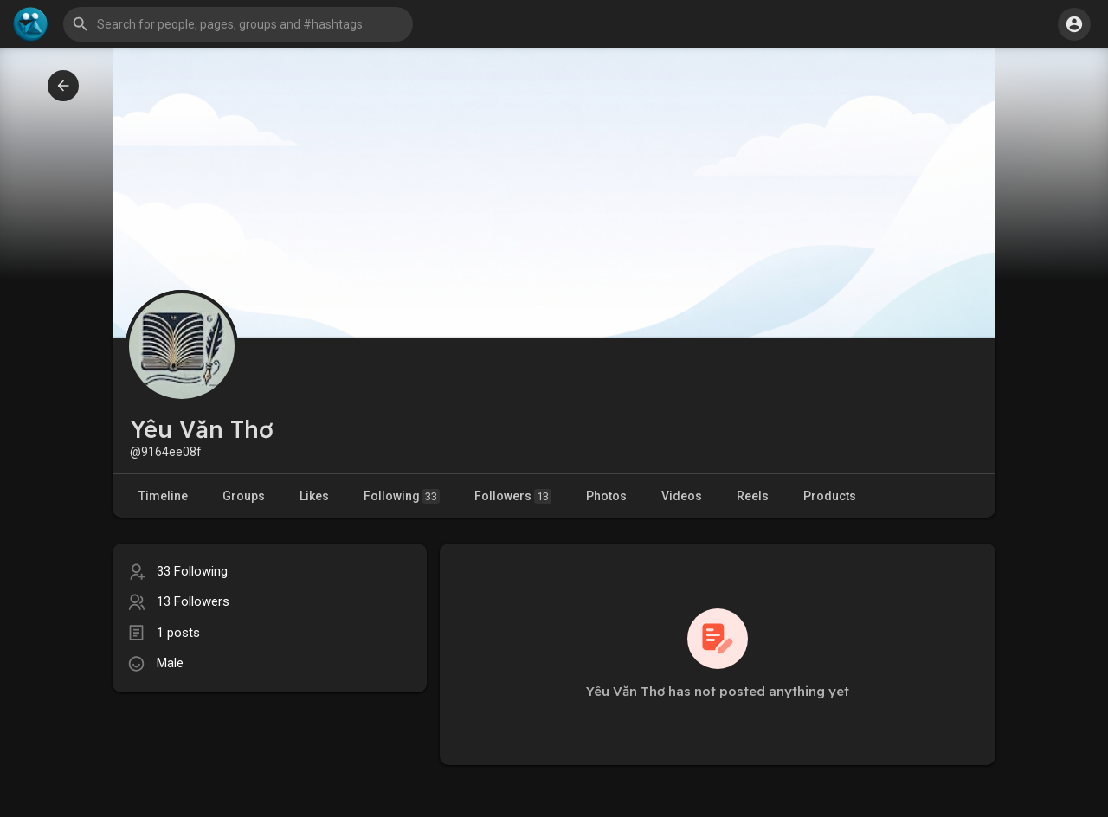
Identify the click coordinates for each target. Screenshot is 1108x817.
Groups (243, 496)
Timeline (163, 496)
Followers (512, 496)
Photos (606, 496)
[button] (238, 24)
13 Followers (193, 601)
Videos (681, 496)
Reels (753, 496)
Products (829, 496)
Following (402, 496)
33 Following (192, 571)
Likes (314, 496)
